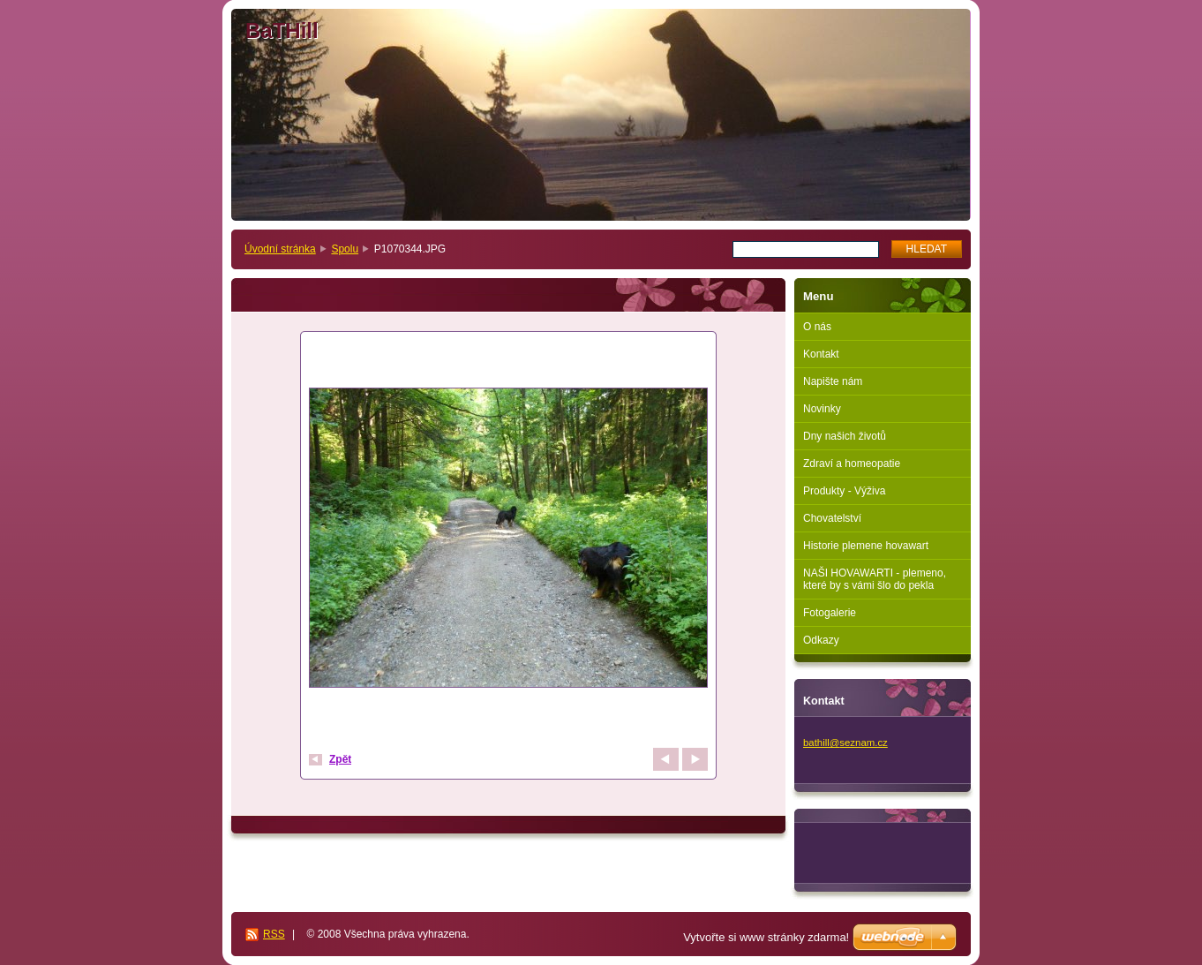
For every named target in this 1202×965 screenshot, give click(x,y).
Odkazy (821, 640)
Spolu (344, 249)
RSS (274, 934)
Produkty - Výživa (844, 491)
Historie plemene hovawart (865, 545)
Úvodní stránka (280, 249)
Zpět (340, 759)
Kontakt (821, 354)
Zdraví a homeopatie (851, 463)
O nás (817, 326)
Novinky (822, 409)
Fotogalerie (829, 613)
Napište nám (832, 381)
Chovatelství (832, 518)
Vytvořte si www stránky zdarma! (766, 937)
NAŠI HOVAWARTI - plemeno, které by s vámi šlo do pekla (874, 579)
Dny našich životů (844, 436)
